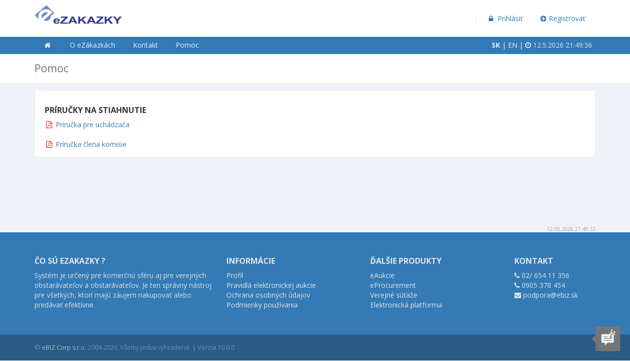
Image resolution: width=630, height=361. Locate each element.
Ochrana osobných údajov (268, 295)
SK (496, 45)
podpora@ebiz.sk (550, 295)
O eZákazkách (92, 45)
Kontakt (145, 45)
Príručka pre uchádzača (92, 124)
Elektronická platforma (406, 304)
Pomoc (187, 45)
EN (512, 45)
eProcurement (393, 285)
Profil (234, 275)
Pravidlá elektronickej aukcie (271, 285)
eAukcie (382, 275)
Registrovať (563, 18)
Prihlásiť (505, 18)
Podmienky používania (262, 304)
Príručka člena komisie (91, 144)
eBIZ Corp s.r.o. (64, 347)
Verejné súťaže (393, 295)
